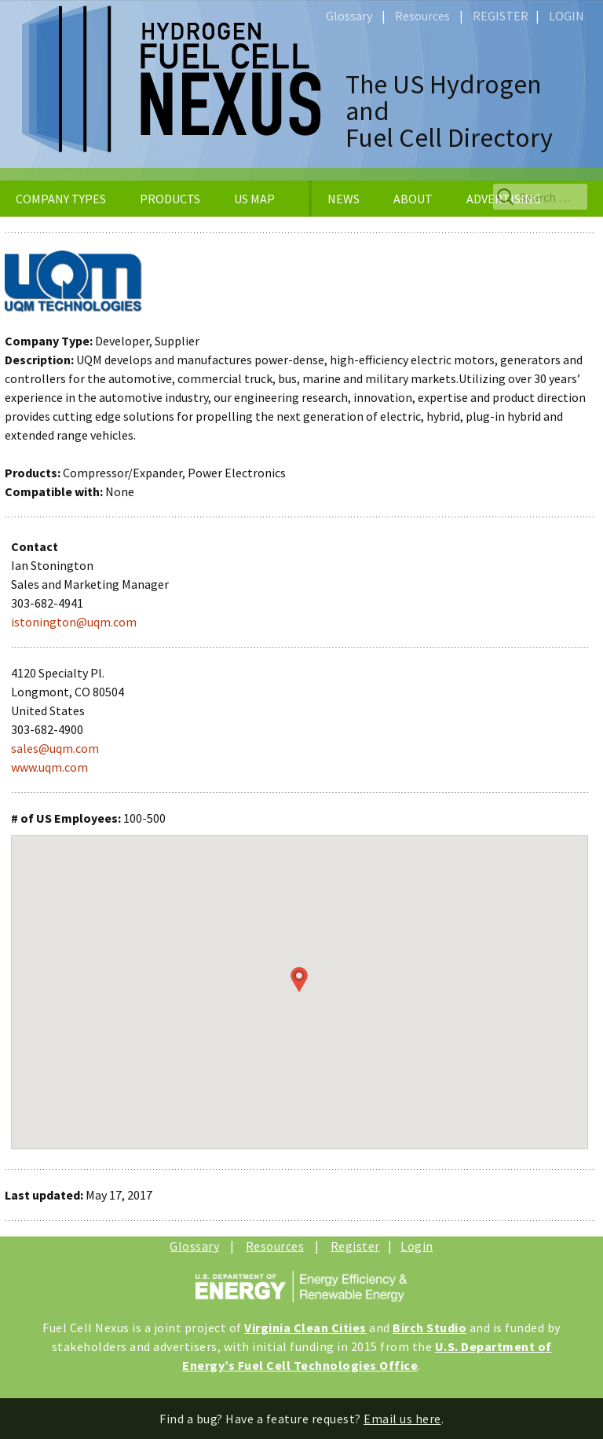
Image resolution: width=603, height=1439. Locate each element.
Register (355, 1246)
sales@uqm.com (55, 748)
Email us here (402, 1418)
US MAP (254, 198)
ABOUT (413, 198)
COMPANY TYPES (61, 198)
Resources (422, 16)
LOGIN (566, 16)
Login (416, 1246)
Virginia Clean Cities (305, 1327)
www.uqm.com (49, 767)
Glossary (349, 16)
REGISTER (500, 16)
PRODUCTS (170, 198)
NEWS (343, 198)
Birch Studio (429, 1327)
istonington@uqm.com (74, 622)
